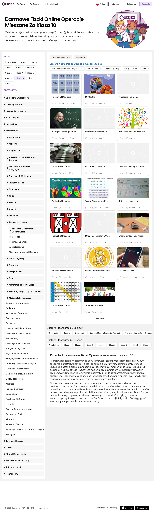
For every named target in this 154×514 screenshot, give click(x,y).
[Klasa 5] (112, 345)
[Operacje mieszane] (61, 57)
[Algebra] (66, 333)
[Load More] (99, 319)
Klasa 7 (19, 73)
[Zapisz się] (145, 4)
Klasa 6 (8, 73)
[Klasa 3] (90, 345)
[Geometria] (53, 333)
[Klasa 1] (67, 345)
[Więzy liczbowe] (130, 68)
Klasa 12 (8, 83)
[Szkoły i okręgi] (52, 4)
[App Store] (127, 508)
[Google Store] (142, 508)
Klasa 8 (30, 73)
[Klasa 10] (80, 57)
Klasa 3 (8, 67)
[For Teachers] (35, 4)
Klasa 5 (30, 67)
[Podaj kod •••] (116, 4)
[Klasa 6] (124, 345)
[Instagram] (32, 508)
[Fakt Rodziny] (93, 68)
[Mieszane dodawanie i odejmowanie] (67, 68)
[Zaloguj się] (131, 4)
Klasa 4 (19, 67)
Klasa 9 (8, 78)
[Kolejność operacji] (111, 68)
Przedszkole (10, 62)
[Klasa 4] (101, 345)
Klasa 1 (24, 62)
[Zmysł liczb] (80, 333)
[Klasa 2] (78, 345)
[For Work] (21, 4)
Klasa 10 (20, 78)
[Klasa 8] (146, 345)
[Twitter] (23, 508)
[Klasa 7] (135, 345)
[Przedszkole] (54, 345)
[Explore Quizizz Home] (8, 4)
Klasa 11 (31, 78)
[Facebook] (28, 508)
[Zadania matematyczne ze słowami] (105, 333)
